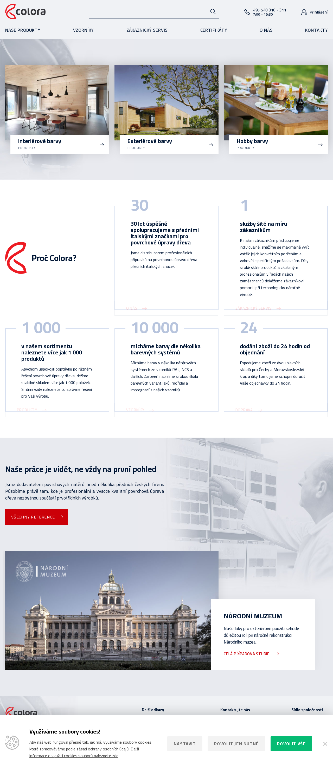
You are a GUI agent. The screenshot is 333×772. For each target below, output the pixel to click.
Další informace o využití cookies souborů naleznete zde (84, 752)
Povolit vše (291, 744)
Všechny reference (33, 517)
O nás (266, 30)
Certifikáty (213, 30)
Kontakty (316, 30)
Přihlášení (319, 12)
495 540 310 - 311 (269, 11)
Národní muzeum (253, 615)
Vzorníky (83, 30)
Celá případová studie (247, 654)
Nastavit (185, 744)
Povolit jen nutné (236, 744)
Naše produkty (22, 30)
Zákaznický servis (147, 30)
